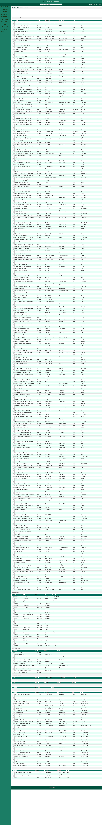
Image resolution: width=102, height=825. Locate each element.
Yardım (100, 4)
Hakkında (96, 4)
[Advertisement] (32, 12)
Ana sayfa (91, 4)
